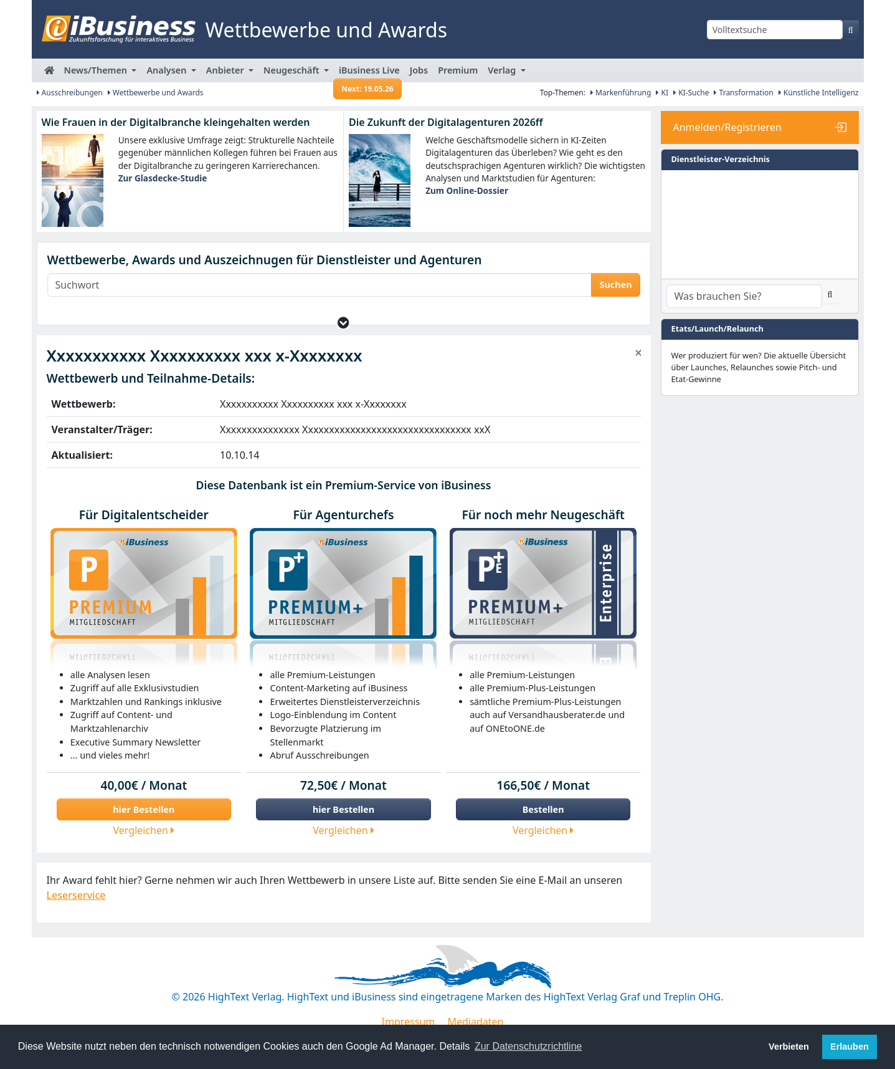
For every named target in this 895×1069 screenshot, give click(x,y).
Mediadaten (475, 1021)
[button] (343, 322)
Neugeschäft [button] (292, 70)
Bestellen (543, 809)
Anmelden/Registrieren (727, 127)
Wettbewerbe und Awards (156, 92)
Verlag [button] (503, 70)
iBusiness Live (368, 73)
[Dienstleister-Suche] (744, 296)
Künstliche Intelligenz (819, 92)
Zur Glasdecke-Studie (162, 178)
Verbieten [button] (789, 1047)
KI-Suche (691, 92)
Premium (458, 70)
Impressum (408, 1021)
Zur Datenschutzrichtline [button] (528, 1046)
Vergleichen (144, 830)
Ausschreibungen (70, 92)
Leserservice (76, 895)
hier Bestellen (143, 809)
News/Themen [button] (97, 70)
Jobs (419, 70)
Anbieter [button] (226, 70)
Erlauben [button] (849, 1047)
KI (662, 92)
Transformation (743, 92)
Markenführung (620, 92)
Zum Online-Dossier (466, 190)
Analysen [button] (167, 70)
